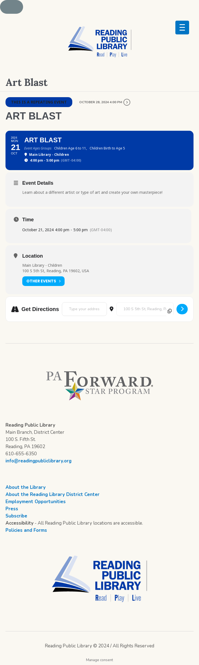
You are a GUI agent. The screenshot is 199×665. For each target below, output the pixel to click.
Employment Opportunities (35, 501)
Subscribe (16, 516)
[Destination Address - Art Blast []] (145, 309)
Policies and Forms (26, 530)
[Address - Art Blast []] (84, 309)
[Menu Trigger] (182, 27)
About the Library (25, 487)
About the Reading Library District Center (52, 494)
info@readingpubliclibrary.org (38, 461)
